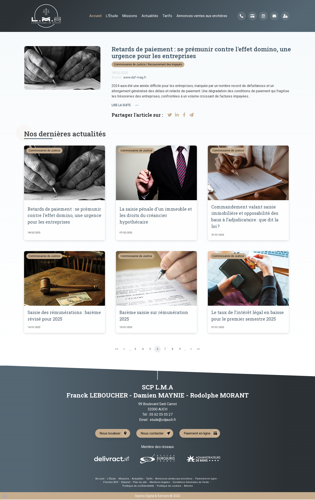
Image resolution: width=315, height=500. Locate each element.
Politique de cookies (169, 486)
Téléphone (241, 16)
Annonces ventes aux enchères (202, 16)
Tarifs (167, 16)
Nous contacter (152, 434)
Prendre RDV (263, 16)
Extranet (285, 16)
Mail (274, 16)
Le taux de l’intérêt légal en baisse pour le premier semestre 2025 (247, 316)
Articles (188, 486)
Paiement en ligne (252, 16)
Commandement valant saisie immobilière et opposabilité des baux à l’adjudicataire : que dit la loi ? (245, 216)
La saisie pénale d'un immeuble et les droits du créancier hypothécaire (155, 215)
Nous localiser (109, 434)
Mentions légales (160, 482)
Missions (129, 16)
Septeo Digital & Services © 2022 (157, 496)
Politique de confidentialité (138, 486)
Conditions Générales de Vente (191, 482)
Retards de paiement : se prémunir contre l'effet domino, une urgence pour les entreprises (63, 215)
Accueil (95, 16)
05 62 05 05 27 (161, 415)
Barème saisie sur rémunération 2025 (154, 316)
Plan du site (140, 482)
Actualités (150, 16)
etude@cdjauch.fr (163, 420)
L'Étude (112, 16)
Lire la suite (121, 105)
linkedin (306, 250)
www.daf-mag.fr (134, 77)
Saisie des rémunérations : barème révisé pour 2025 (64, 316)
